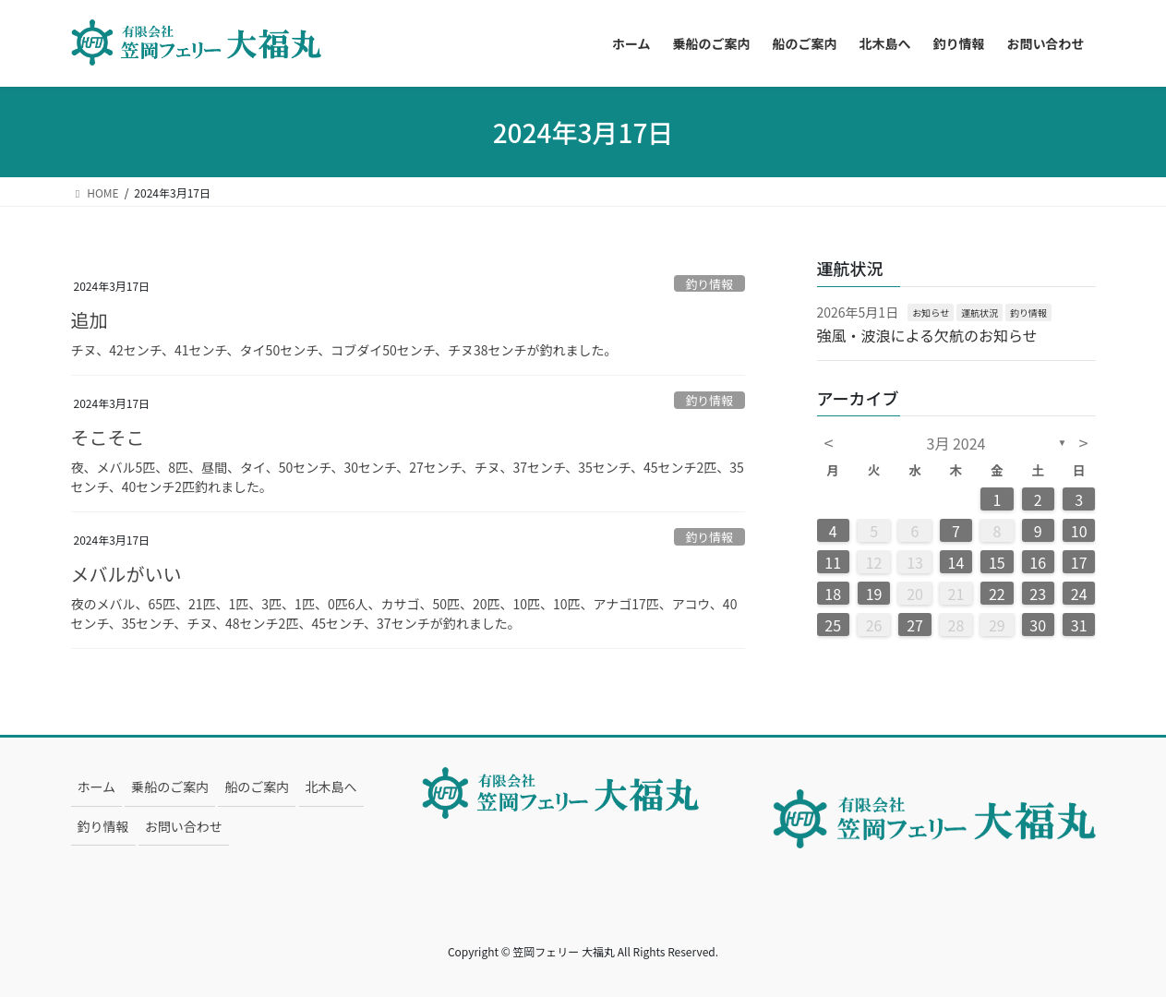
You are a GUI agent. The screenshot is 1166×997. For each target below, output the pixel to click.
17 (1079, 562)
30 (1037, 625)
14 (956, 562)
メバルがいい (126, 573)
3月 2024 (956, 443)
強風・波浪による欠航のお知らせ (927, 335)
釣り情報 (709, 284)
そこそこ (108, 437)
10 (1079, 531)
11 (832, 562)
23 (1037, 594)
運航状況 (979, 312)
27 (915, 625)
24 (1079, 594)
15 (997, 562)
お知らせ (930, 312)
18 (832, 594)
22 (997, 594)
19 (874, 594)
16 (1037, 562)
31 (1079, 625)
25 (832, 625)
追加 (89, 319)
